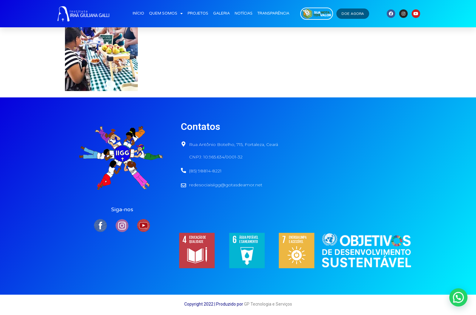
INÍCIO (138, 13)
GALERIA (221, 13)
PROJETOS (198, 13)
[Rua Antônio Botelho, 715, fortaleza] (358, 156)
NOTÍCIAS (244, 13)
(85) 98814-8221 (205, 171)
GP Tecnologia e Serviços (268, 304)
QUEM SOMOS (166, 14)
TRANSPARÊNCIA (273, 13)
